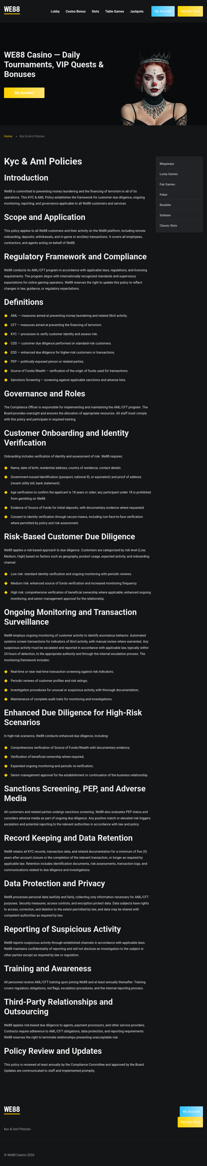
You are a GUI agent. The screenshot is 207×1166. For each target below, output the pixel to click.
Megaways (167, 164)
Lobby (55, 11)
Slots (95, 11)
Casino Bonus (76, 11)
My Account (24, 93)
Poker (163, 194)
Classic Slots (168, 225)
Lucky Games (169, 174)
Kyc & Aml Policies (17, 1129)
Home (8, 136)
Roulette (165, 205)
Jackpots (137, 11)
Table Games (114, 11)
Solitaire (165, 215)
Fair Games (167, 184)
